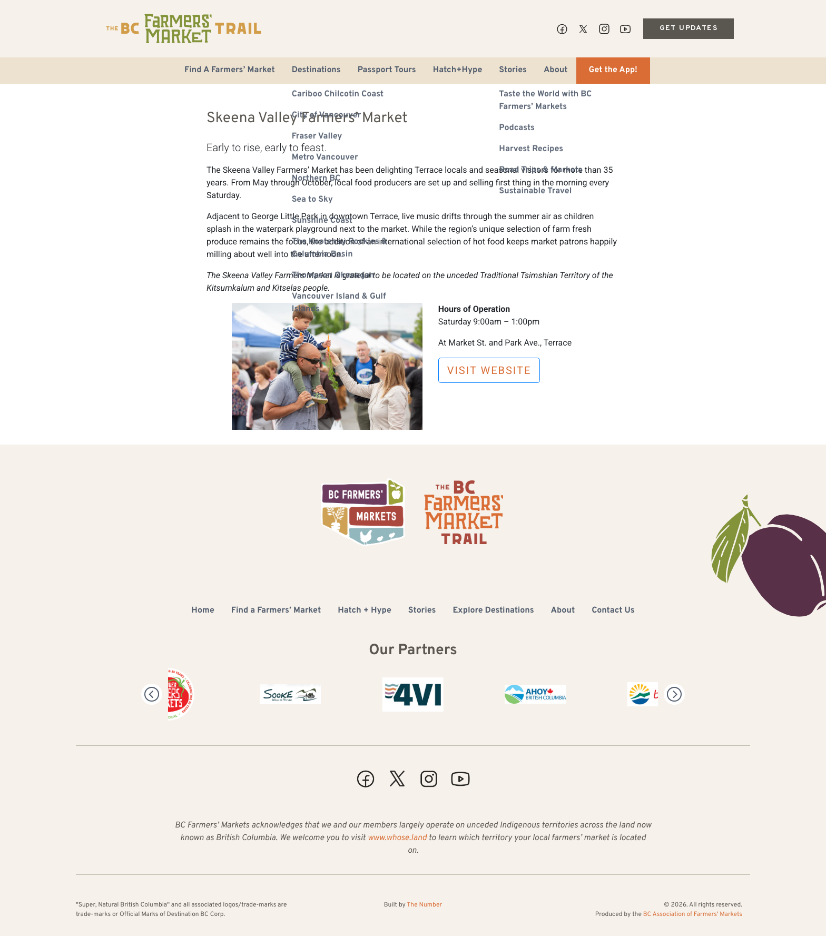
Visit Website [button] (489, 370)
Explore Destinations (493, 611)
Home (202, 611)
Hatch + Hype (364, 611)
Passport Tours (387, 70)
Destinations (316, 70)
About (556, 70)
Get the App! (613, 70)
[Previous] (151, 694)
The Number (424, 905)
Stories (513, 70)
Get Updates (688, 28)
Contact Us (613, 611)
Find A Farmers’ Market (229, 70)
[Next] (674, 694)
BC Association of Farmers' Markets (692, 914)
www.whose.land (397, 838)
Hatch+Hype (458, 70)
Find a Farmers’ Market (276, 611)
